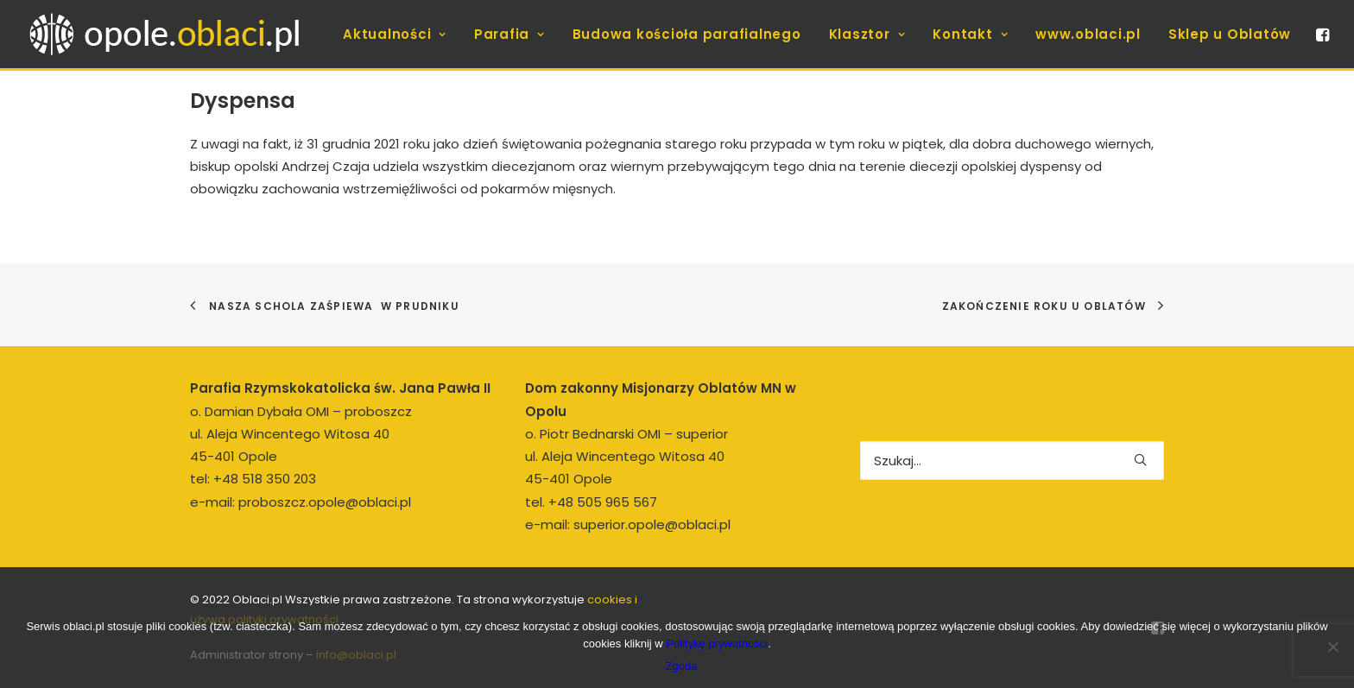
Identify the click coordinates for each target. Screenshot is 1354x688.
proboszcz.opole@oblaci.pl (324, 502)
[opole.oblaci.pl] (174, 34)
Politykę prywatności (717, 643)
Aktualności (394, 34)
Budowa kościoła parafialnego (687, 34)
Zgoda (682, 666)
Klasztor (867, 34)
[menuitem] (395, 34)
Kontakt (970, 34)
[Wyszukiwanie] (1012, 460)
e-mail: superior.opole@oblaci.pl (628, 524)
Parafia (509, 34)
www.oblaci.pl (1088, 34)
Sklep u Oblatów (1229, 34)
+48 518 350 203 (264, 479)
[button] (1321, 34)
